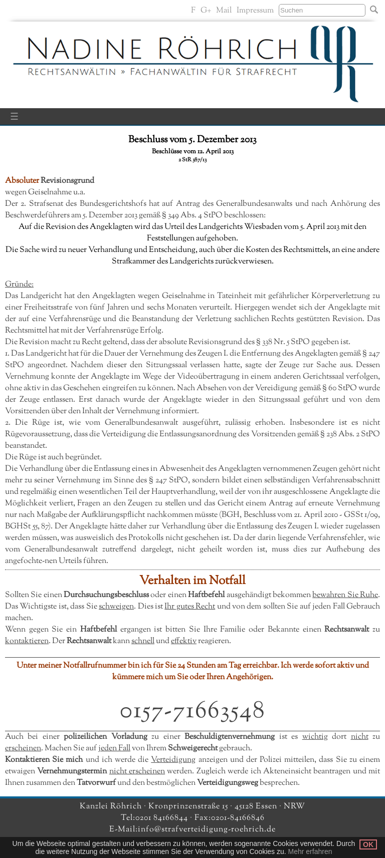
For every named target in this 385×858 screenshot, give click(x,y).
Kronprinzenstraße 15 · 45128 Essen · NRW (226, 806)
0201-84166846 (238, 818)
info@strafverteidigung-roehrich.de (207, 829)
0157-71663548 (193, 711)
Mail (224, 11)
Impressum (255, 11)
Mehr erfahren (310, 851)
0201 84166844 (162, 818)
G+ (206, 11)
